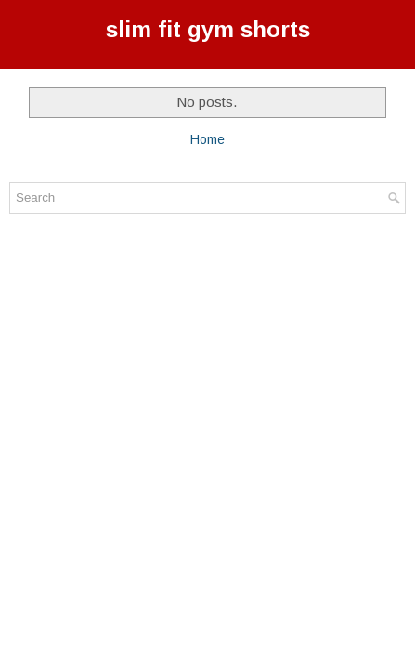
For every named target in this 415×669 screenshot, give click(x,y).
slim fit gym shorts (208, 29)
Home (207, 139)
